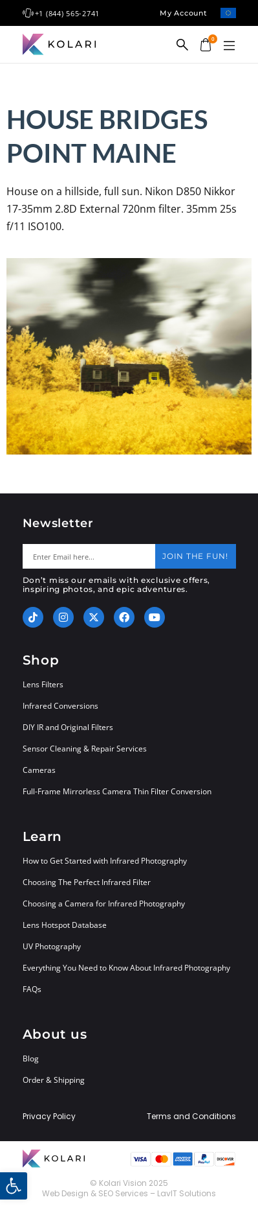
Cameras (39, 769)
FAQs (32, 989)
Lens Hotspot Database (65, 924)
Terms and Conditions (191, 1116)
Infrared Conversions (60, 705)
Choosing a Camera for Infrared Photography (104, 903)
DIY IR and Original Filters (68, 727)
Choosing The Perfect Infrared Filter (87, 882)
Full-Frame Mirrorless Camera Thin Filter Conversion (117, 791)
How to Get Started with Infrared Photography (105, 860)
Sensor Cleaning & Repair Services (85, 748)
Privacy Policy (49, 1116)
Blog (31, 1058)
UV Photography (52, 946)
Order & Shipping (54, 1079)
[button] (229, 46)
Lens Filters (43, 684)
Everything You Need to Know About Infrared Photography (126, 967)
